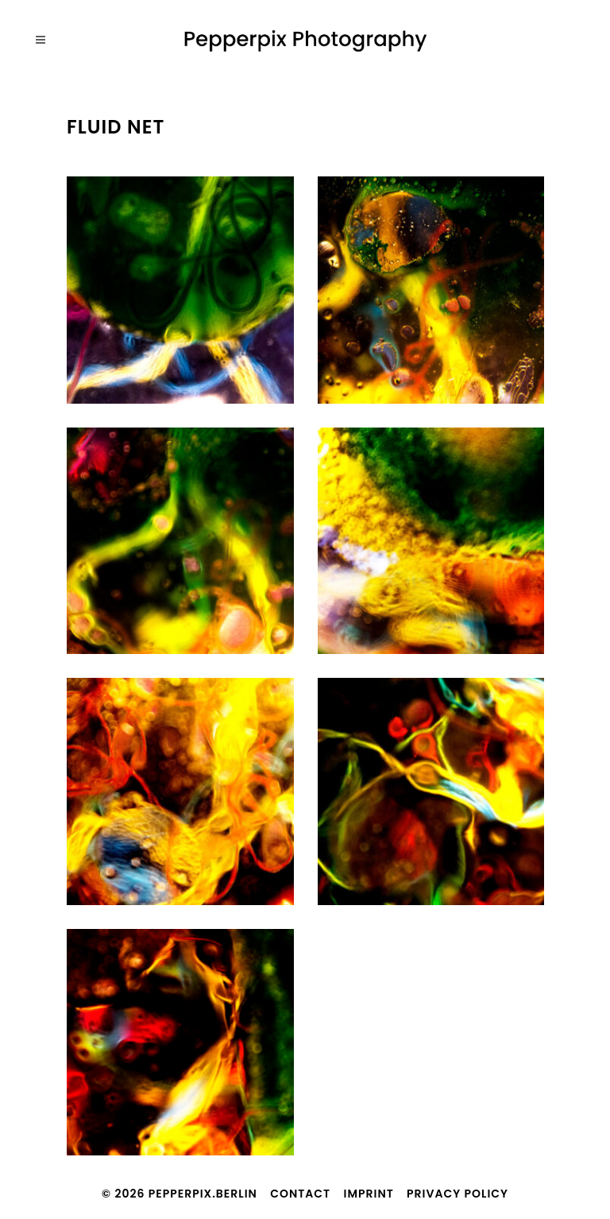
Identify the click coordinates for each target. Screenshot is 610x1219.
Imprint (369, 1194)
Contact (300, 1194)
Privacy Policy (457, 1194)
